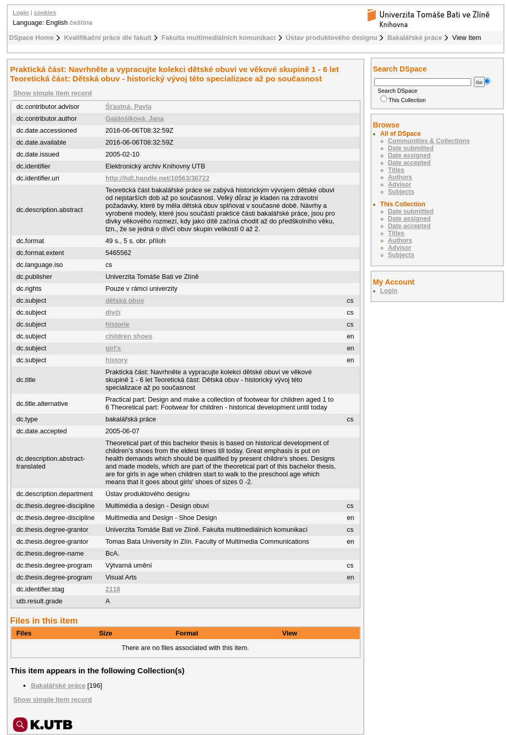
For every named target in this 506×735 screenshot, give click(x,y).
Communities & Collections (429, 141)
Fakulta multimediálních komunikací (218, 37)
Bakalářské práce (414, 37)
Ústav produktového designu (331, 37)
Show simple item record (52, 93)
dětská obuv (124, 300)
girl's (113, 348)
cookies (45, 12)
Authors (400, 177)
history (116, 360)
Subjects (401, 191)
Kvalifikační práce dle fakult (108, 37)
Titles (396, 170)
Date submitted (411, 148)
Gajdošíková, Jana (134, 118)
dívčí (112, 312)
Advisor (400, 184)
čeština (81, 22)
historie (117, 324)
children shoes (128, 336)
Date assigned (409, 155)
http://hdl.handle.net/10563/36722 (157, 178)
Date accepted (409, 162)
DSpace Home (31, 37)
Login (21, 12)
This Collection (403, 100)
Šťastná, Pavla (128, 106)
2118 (112, 589)
